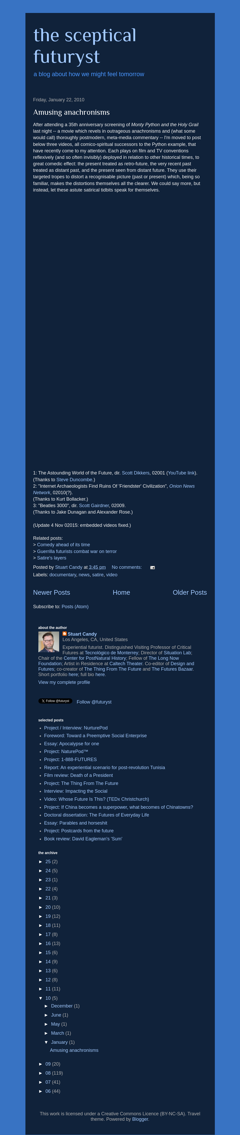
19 (48, 916)
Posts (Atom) (75, 606)
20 (48, 907)
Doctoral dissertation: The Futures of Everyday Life (96, 815)
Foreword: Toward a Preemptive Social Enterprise (95, 735)
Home (121, 592)
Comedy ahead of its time (63, 544)
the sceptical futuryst (85, 45)
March (58, 1033)
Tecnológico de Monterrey (111, 652)
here (73, 674)
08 (48, 1073)
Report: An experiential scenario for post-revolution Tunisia (104, 767)
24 (48, 870)
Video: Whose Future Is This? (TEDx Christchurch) (96, 799)
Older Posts (190, 592)
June (57, 1015)
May (56, 1024)
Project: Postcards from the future (79, 830)
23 (48, 879)
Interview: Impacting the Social (75, 791)
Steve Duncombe (74, 479)
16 (48, 943)
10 (48, 998)
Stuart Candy (82, 634)
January (60, 1042)
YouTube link (181, 473)
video (111, 574)
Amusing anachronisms (71, 112)
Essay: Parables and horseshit (75, 823)
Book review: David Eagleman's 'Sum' (83, 838)
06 (48, 1091)
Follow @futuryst (94, 702)
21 (48, 897)
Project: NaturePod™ (66, 751)
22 (48, 888)
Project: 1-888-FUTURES (70, 759)
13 (48, 970)
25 (48, 861)
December (62, 1006)
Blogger (140, 1119)
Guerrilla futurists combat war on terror (77, 551)
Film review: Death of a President (78, 775)
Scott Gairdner (94, 505)
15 (48, 952)
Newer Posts (51, 592)
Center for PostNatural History (95, 658)
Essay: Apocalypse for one (71, 743)
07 (48, 1082)
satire (98, 574)
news (84, 574)
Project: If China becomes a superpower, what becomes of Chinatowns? (118, 807)
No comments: (127, 567)
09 (48, 1064)
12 (48, 979)
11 (48, 988)
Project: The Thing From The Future (81, 783)
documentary (63, 574)
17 (48, 934)
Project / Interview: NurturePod (76, 727)
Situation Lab (177, 652)
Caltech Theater (125, 663)
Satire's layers (51, 558)
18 (48, 925)
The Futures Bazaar (172, 669)
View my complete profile (64, 682)
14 (48, 961)
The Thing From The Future (112, 669)
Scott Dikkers (135, 473)
